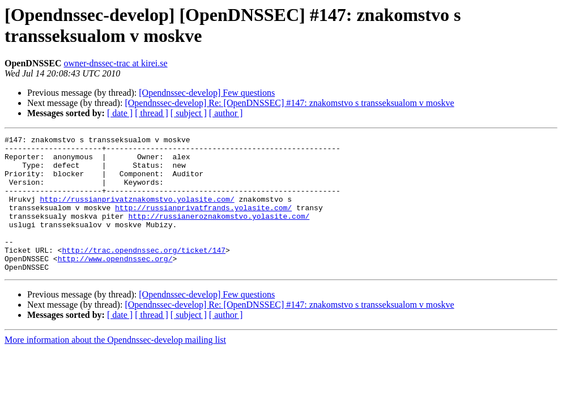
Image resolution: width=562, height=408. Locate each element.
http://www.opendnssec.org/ (115, 284)
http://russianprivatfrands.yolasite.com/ (203, 223)
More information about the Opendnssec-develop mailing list (115, 367)
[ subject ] (189, 113)
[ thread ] (151, 113)
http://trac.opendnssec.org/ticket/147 (143, 274)
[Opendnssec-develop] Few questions (207, 92)
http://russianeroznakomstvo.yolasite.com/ (218, 233)
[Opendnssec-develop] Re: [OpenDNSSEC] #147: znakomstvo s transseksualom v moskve (289, 103)
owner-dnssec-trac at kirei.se (115, 63)
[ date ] (120, 113)
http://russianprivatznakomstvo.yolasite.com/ (137, 212)
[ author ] (226, 113)
